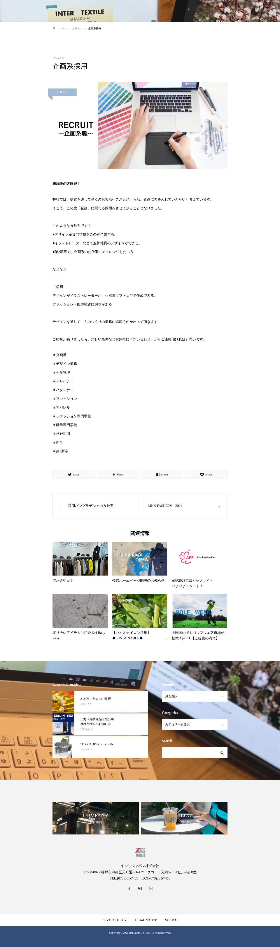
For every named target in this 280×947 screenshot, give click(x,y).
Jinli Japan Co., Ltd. (139, 932)
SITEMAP (171, 920)
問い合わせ (141, 339)
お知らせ (62, 92)
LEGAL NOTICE (146, 920)
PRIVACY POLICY (114, 920)
